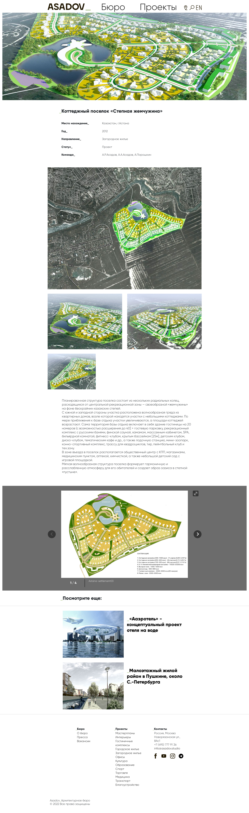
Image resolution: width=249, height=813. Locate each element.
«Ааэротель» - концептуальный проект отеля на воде (154, 624)
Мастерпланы (125, 733)
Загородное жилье (128, 753)
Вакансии (83, 741)
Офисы (120, 757)
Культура (121, 761)
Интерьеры (123, 737)
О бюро (82, 733)
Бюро (113, 7)
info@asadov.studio (167, 748)
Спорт (119, 768)
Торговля (121, 772)
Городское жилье (127, 749)
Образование (125, 765)
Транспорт (122, 780)
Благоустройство (127, 784)
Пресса (82, 737)
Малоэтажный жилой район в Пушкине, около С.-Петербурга (154, 676)
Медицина (122, 776)
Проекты (158, 7)
